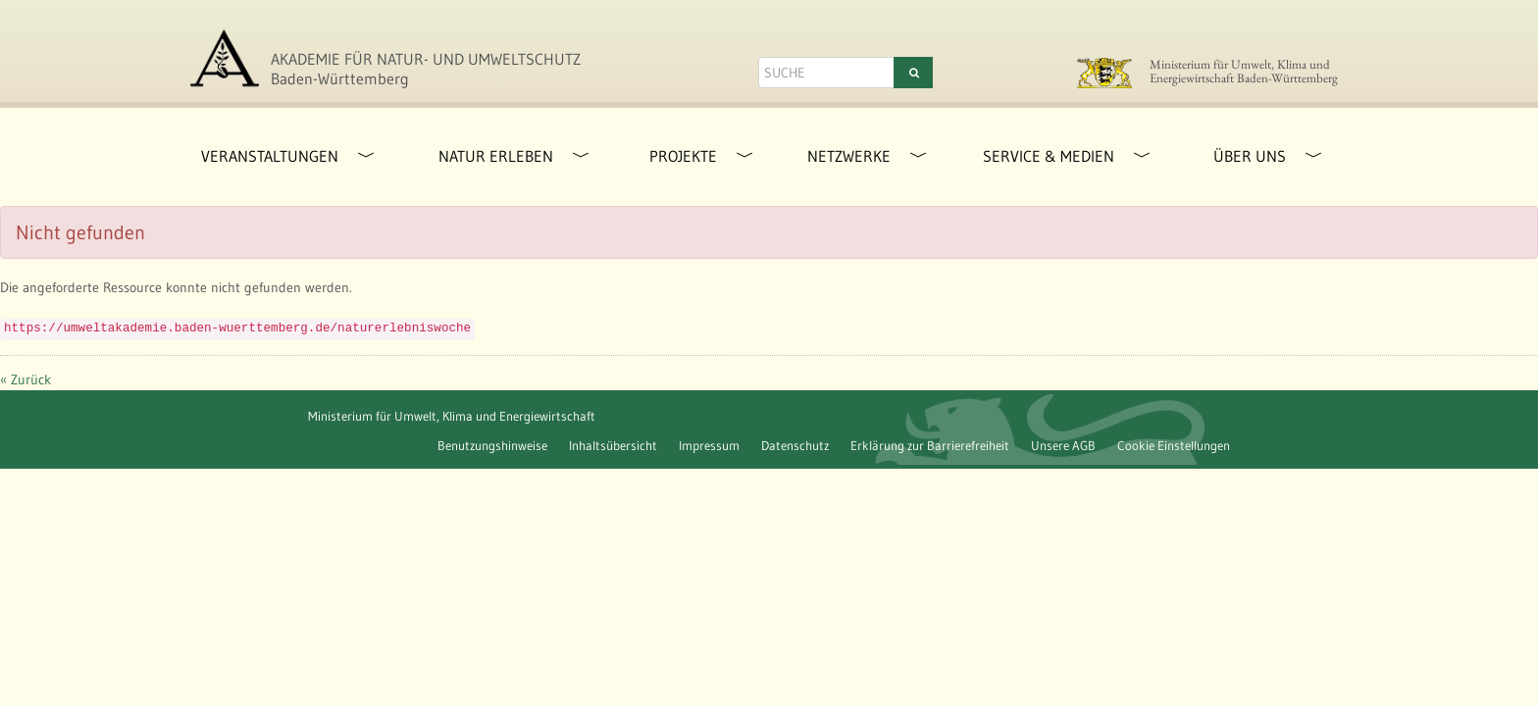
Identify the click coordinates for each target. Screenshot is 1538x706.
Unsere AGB (1063, 445)
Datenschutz (795, 445)
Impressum (709, 445)
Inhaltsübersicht (613, 445)
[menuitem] (262, 156)
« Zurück (25, 379)
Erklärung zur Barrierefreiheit (929, 445)
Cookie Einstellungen (1173, 445)
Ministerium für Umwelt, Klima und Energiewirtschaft (451, 416)
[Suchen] (913, 72)
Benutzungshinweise (492, 445)
